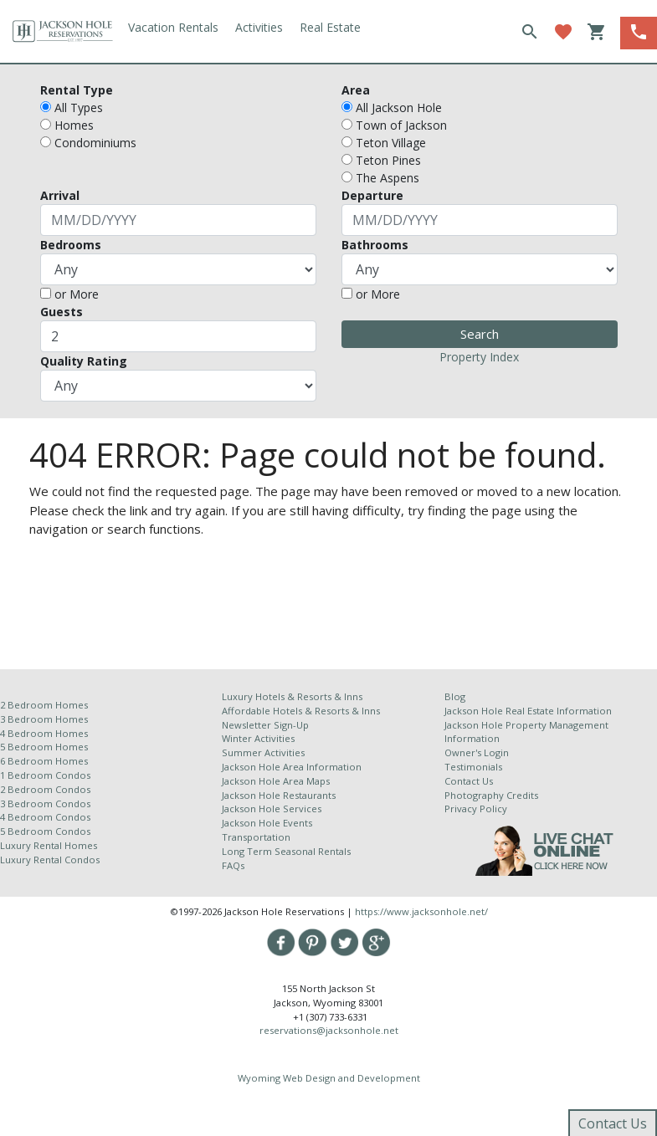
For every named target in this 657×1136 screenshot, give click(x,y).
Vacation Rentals (173, 27)
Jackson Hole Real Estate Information (528, 710)
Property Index (479, 357)
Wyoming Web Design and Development (329, 1078)
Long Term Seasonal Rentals (286, 851)
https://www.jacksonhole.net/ (421, 911)
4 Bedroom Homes (44, 733)
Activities (259, 27)
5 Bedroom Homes (44, 746)
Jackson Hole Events (267, 822)
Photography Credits (491, 795)
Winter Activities (258, 738)
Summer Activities (263, 752)
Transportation (256, 837)
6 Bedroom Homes (45, 761)
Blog (454, 696)
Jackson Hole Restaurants (279, 795)
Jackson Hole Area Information (292, 766)
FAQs (233, 865)
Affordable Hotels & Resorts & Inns (301, 710)
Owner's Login (476, 752)
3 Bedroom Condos (45, 803)
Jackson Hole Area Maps (276, 781)
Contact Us (468, 781)
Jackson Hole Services (271, 808)
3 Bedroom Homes (44, 719)
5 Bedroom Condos (45, 831)
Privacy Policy (475, 808)
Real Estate (330, 27)
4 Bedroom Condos (45, 817)
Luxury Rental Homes (48, 845)
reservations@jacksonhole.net (328, 1030)
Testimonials (473, 766)
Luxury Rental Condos (50, 859)
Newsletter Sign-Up (265, 725)
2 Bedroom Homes (44, 704)
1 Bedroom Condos (45, 775)
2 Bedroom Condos (45, 789)
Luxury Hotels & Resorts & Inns (292, 696)
